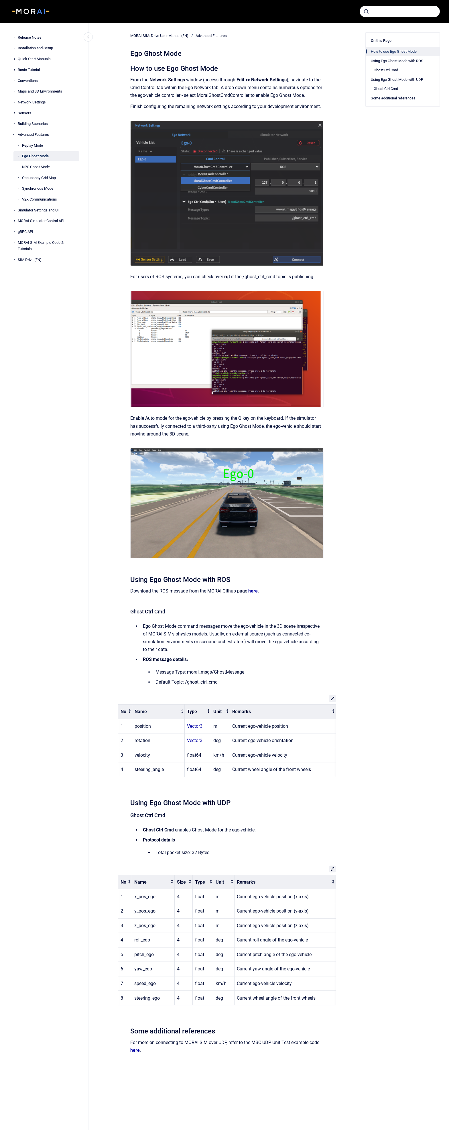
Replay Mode (32, 145)
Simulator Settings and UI (38, 210)
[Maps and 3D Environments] (14, 91)
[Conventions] (14, 80)
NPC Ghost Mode (36, 167)
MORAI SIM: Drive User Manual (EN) (159, 36)
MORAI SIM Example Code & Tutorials (41, 245)
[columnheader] (125, 711)
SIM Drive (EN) (30, 260)
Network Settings (32, 102)
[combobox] (400, 11)
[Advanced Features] (14, 134)
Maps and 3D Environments (40, 91)
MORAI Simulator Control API (41, 221)
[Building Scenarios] (14, 123)
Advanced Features (33, 134)
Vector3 (194, 726)
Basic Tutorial (29, 70)
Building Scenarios (33, 123)
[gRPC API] (14, 231)
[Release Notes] (14, 37)
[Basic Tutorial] (14, 70)
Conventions (28, 81)
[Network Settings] (14, 102)
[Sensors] (14, 113)
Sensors (24, 113)
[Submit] (366, 11)
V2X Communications (39, 199)
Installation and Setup (35, 48)
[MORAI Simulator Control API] (14, 221)
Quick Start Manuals (34, 59)
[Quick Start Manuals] (14, 59)
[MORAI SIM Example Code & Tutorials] (14, 242)
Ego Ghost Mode (35, 156)
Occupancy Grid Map (39, 178)
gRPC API (25, 231)
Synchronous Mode (37, 188)
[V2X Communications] (18, 199)
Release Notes (30, 37)
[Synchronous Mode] (18, 188)
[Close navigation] (88, 37)
